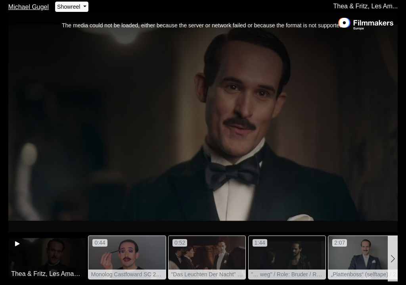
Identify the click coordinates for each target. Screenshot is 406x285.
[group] (47, 258)
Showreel (69, 7)
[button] (393, 259)
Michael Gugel (28, 7)
